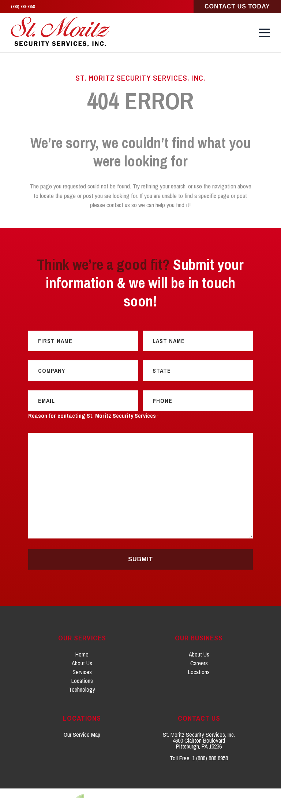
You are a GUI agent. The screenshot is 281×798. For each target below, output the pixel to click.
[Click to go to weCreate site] (140, 782)
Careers (199, 641)
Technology (82, 667)
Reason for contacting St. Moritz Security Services (93, 394)
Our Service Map (82, 712)
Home (82, 632)
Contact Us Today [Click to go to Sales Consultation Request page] (237, 6)
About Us (82, 641)
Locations (82, 658)
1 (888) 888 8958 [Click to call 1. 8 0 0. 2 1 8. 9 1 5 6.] (210, 736)
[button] (264, 30)
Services (82, 650)
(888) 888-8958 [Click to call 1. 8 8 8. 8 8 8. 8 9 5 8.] (23, 6)
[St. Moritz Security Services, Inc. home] (61, 31)
